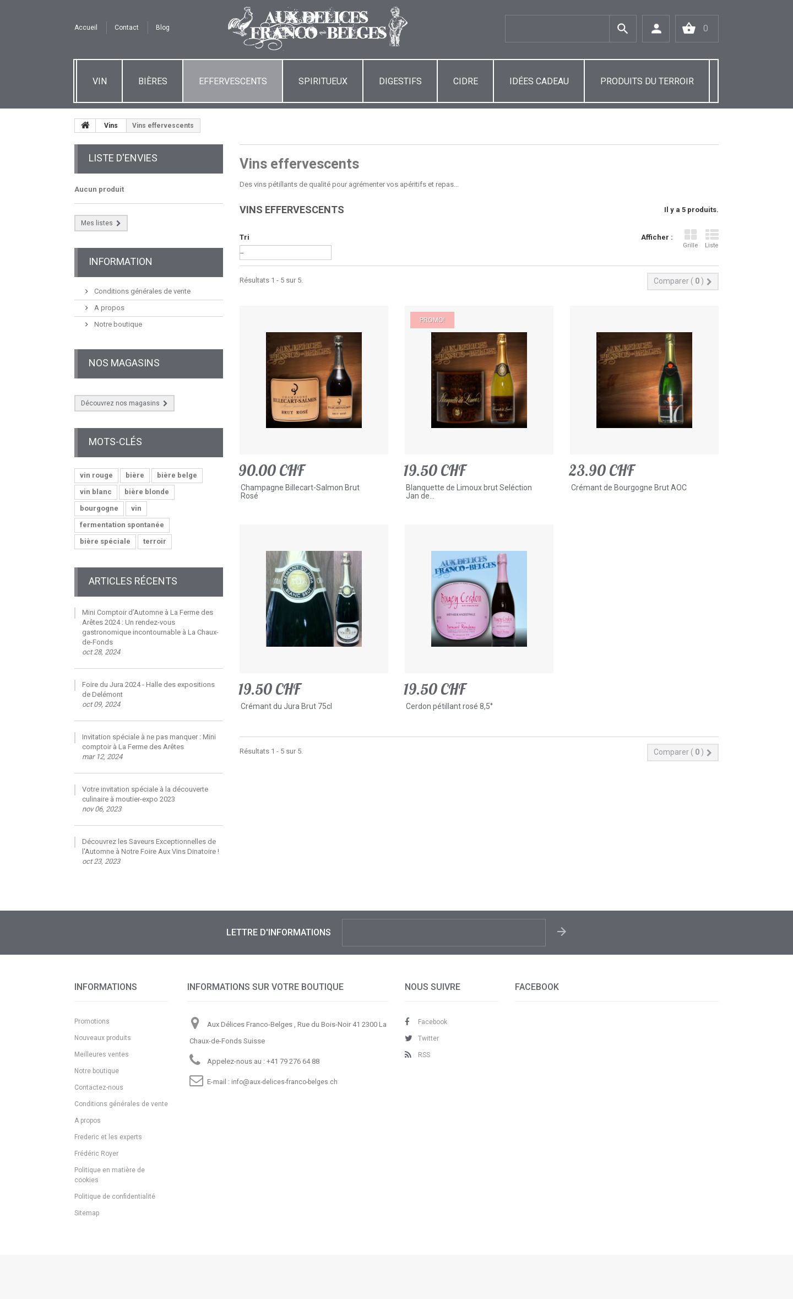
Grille (690, 239)
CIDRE (465, 81)
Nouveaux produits (102, 1038)
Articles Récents (133, 581)
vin (136, 508)
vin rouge (96, 475)
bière (135, 475)
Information (121, 261)
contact (127, 27)
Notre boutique (117, 324)
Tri (244, 237)
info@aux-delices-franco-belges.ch (284, 1082)
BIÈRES (152, 81)
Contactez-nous (98, 1087)
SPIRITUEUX (322, 81)
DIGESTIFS (400, 81)
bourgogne (99, 508)
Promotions (92, 1021)
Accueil (85, 27)
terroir (154, 541)
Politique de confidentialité (114, 1196)
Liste (712, 239)
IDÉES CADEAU (539, 81)
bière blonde (146, 492)
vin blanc (96, 492)
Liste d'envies (123, 158)
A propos (108, 308)
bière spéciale (105, 541)
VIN (100, 81)
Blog (163, 27)
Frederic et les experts (108, 1137)
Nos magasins (124, 363)
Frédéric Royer (96, 1153)
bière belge (177, 475)
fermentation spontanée (122, 525)
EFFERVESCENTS (233, 81)
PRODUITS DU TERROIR (647, 81)
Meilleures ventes (101, 1054)
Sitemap (86, 1213)
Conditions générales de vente (142, 291)
